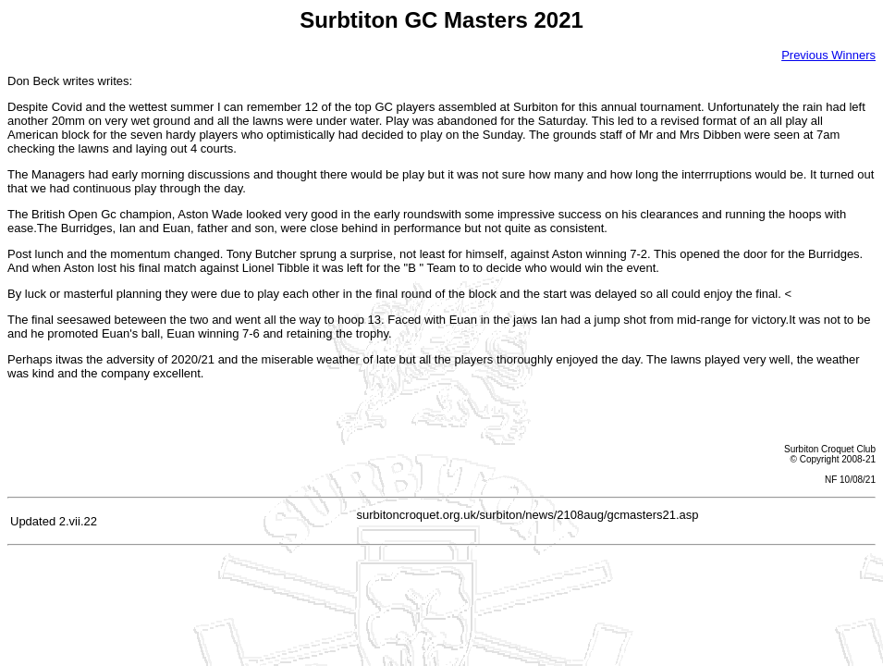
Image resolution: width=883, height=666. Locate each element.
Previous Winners (828, 55)
